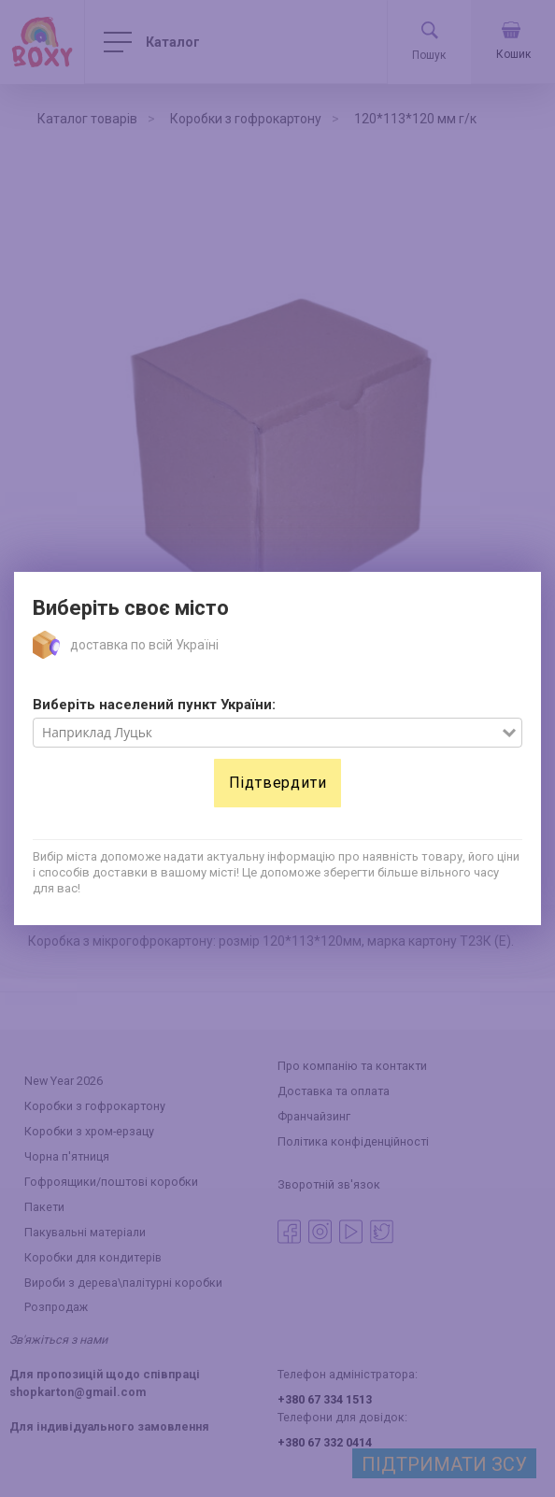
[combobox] (268, 732)
